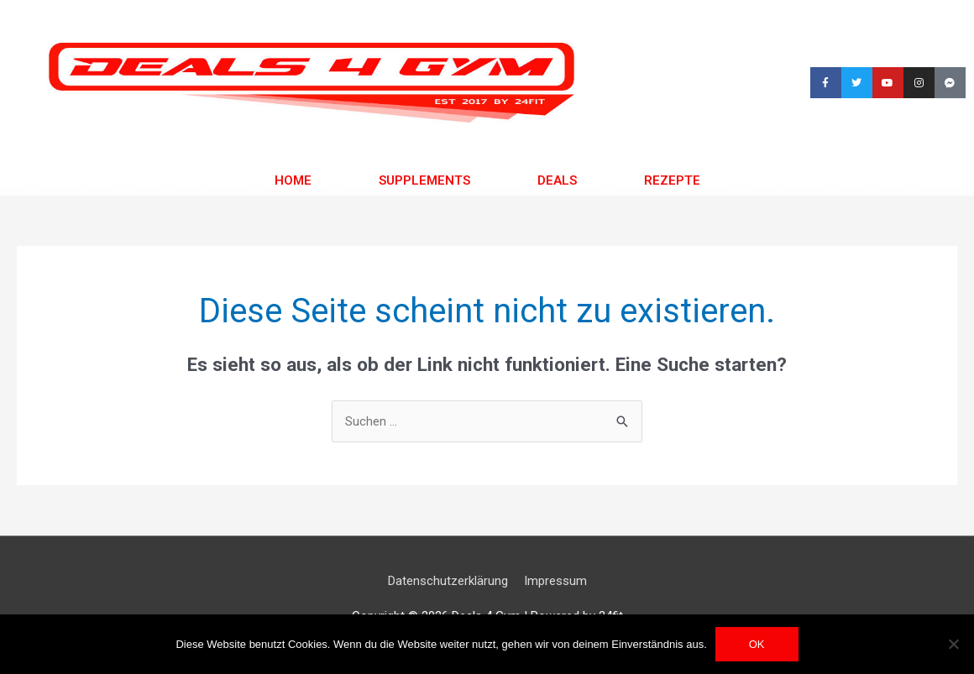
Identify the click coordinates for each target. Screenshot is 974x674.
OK (757, 644)
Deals (557, 180)
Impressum (555, 580)
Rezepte (672, 180)
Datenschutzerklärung (448, 580)
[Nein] (953, 643)
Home (293, 180)
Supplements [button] (424, 180)
